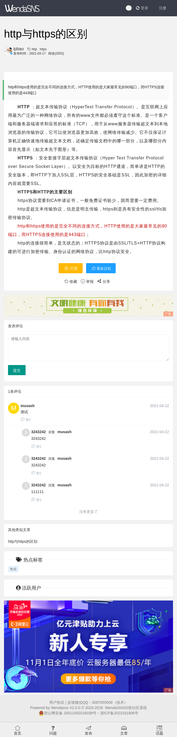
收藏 (70, 281)
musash (28, 406)
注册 (162, 8)
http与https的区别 (22, 541)
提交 (17, 370)
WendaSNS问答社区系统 (126, 708)
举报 (87, 281)
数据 (13, 569)
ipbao (18, 49)
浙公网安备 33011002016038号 (67, 713)
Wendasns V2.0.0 (65, 708)
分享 (103, 281)
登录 (142, 8)
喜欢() (101, 268)
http (34, 49)
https (43, 49)
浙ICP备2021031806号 (119, 713)
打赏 (71, 268)
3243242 (38, 432)
